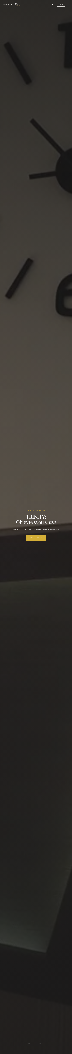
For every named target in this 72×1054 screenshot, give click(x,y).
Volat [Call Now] (61, 4)
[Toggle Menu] (68, 4)
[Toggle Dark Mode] (53, 4)
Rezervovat (36, 538)
